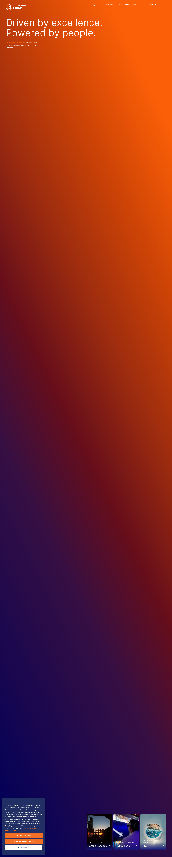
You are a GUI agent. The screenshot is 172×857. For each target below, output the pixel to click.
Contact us (150, 5)
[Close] (42, 801)
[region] (23, 826)
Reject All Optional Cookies (24, 841)
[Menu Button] (163, 5)
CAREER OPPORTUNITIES (127, 5)
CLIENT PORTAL (110, 5)
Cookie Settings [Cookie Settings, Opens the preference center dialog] (24, 848)
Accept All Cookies (24, 835)
